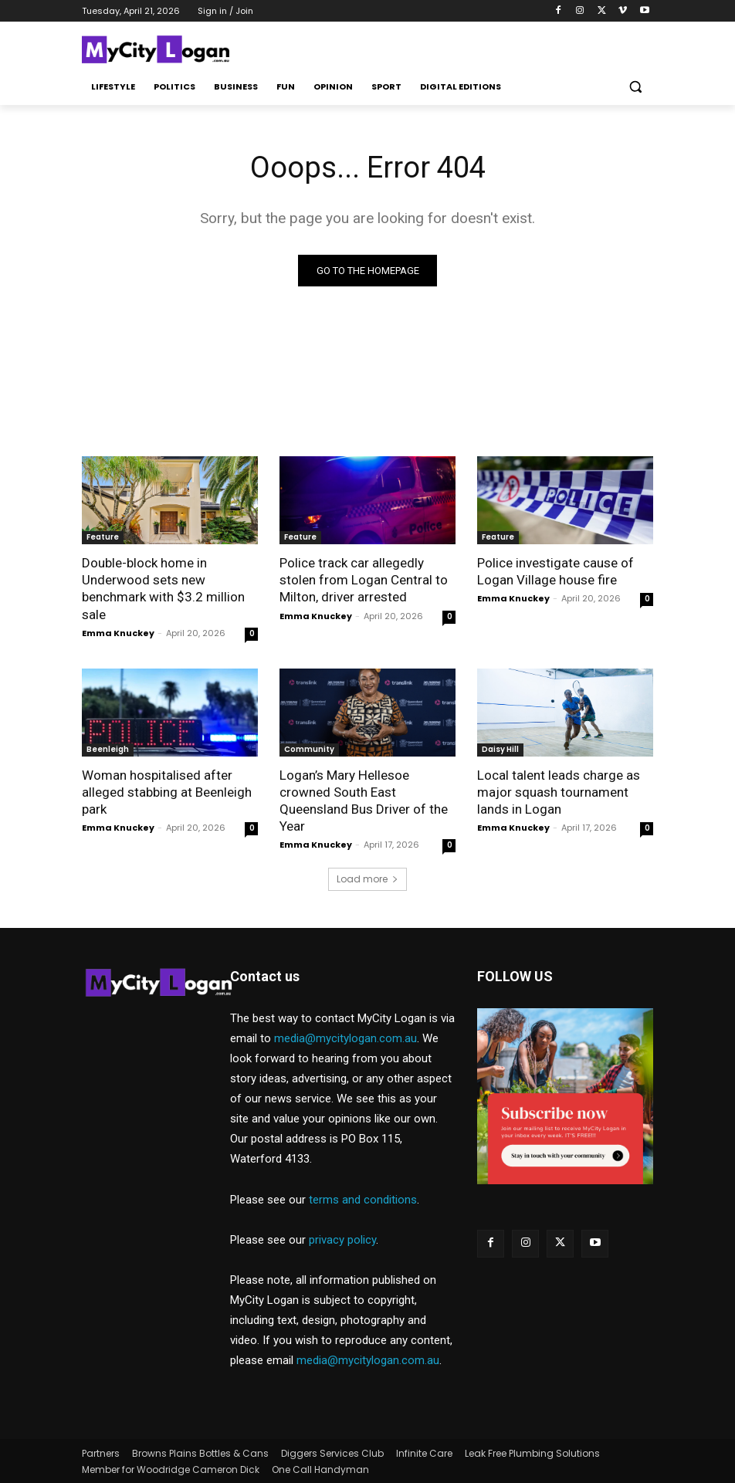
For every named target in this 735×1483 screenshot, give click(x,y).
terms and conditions (363, 1200)
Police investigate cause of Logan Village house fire (555, 571)
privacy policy (342, 1240)
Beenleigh (107, 749)
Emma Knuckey (118, 633)
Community (309, 749)
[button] (635, 87)
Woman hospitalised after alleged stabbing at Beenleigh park (167, 792)
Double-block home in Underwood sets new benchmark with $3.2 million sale (163, 588)
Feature (102, 537)
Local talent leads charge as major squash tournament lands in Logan (558, 792)
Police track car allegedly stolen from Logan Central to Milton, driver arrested (363, 579)
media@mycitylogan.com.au (345, 1038)
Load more (367, 878)
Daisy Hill (500, 749)
